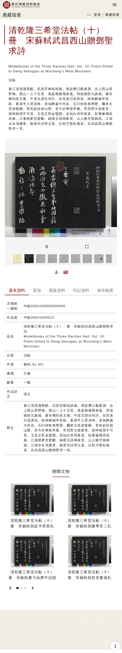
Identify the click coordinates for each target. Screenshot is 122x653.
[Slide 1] (17, 588)
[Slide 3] (25, 588)
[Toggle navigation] (114, 5)
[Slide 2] (21, 588)
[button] (56, 272)
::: (89, 14)
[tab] (17, 291)
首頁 (97, 14)
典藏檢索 (112, 14)
